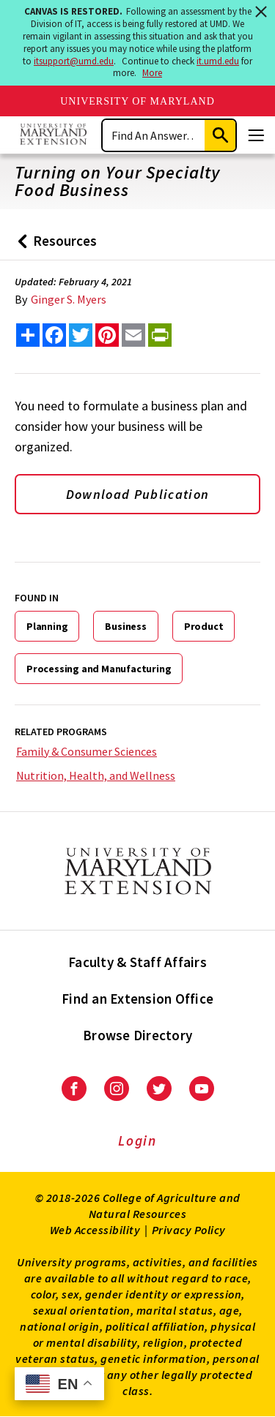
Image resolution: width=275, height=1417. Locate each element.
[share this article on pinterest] (107, 335)
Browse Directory (137, 1035)
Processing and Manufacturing (98, 668)
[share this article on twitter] (80, 335)
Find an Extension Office (137, 998)
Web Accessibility (95, 1229)
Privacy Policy (189, 1229)
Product (204, 626)
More (152, 73)
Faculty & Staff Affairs (137, 962)
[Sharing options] (28, 335)
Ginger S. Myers (68, 299)
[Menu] (256, 135)
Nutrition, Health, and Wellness (95, 775)
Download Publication (138, 494)
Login (137, 1140)
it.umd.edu (218, 61)
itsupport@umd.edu (74, 61)
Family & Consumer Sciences (86, 751)
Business (125, 626)
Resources (54, 246)
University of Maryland (137, 101)
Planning (46, 626)
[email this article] (133, 335)
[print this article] (160, 335)
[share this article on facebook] (54, 335)
